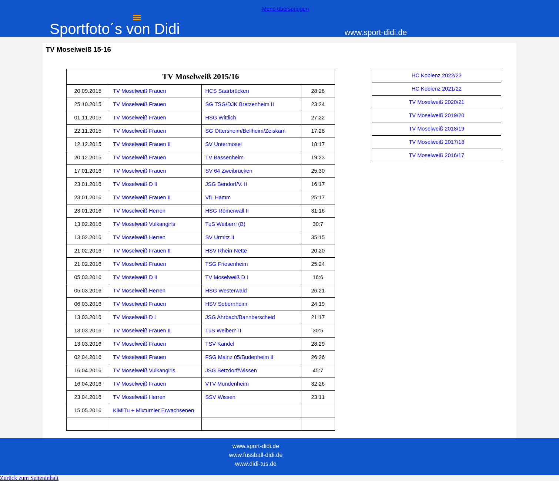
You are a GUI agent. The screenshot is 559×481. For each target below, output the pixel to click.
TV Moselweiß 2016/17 (436, 155)
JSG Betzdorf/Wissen (231, 370)
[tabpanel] (201, 250)
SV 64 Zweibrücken (228, 171)
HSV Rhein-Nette (226, 251)
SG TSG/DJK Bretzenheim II (239, 104)
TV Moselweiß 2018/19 (436, 129)
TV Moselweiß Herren (139, 211)
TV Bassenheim (224, 157)
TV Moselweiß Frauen (139, 91)
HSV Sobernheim (226, 304)
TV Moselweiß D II (135, 184)
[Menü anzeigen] (137, 17)
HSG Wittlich (220, 118)
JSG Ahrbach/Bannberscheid (240, 317)
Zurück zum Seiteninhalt (29, 478)
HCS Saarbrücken (227, 91)
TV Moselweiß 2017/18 (436, 142)
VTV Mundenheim (227, 384)
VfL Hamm (218, 197)
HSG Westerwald (226, 291)
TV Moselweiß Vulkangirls (144, 224)
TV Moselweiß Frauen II (142, 144)
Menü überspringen (285, 9)
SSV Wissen (220, 397)
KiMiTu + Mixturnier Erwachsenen (153, 410)
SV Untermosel (223, 144)
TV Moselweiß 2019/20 (436, 115)
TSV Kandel (219, 344)
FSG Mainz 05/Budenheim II (239, 357)
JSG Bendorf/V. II (226, 184)
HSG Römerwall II (227, 211)
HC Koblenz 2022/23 (437, 75)
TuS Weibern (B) (225, 224)
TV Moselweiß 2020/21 (436, 102)
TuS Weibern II (223, 330)
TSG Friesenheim (226, 264)
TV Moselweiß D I (226, 277)
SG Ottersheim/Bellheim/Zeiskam (245, 131)
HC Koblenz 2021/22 (437, 89)
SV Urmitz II (219, 237)
